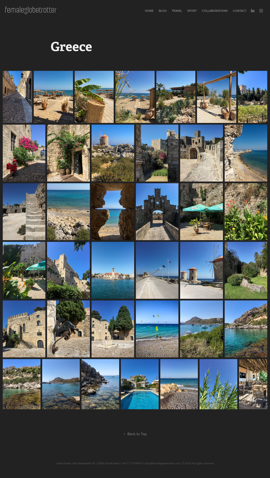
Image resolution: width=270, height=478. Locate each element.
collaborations (215, 11)
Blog (163, 11)
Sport (192, 11)
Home (149, 11)
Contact (240, 11)
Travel (177, 11)
